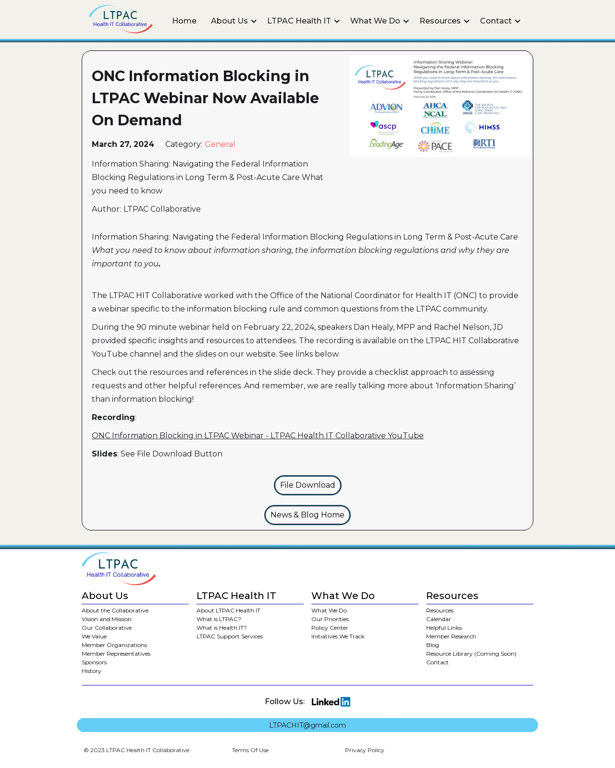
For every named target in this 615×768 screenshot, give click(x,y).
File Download (307, 485)
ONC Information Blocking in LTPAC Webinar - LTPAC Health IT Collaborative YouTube (258, 435)
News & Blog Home (307, 514)
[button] (234, 21)
